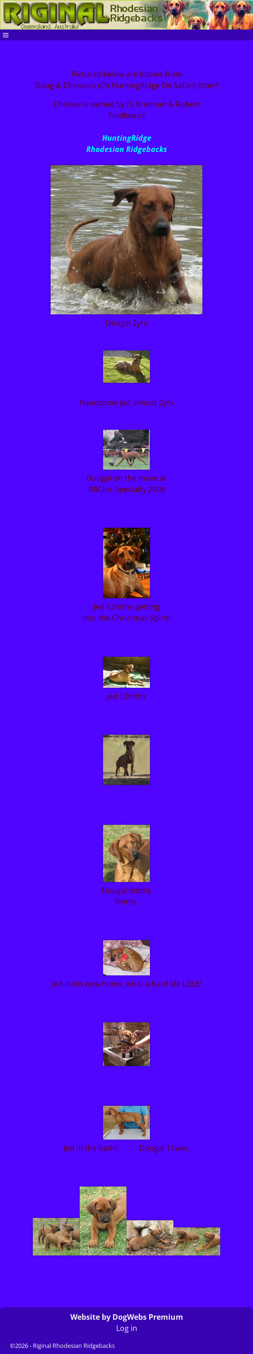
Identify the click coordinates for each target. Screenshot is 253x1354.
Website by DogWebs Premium (126, 1317)
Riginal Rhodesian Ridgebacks (74, 1345)
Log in (126, 1328)
